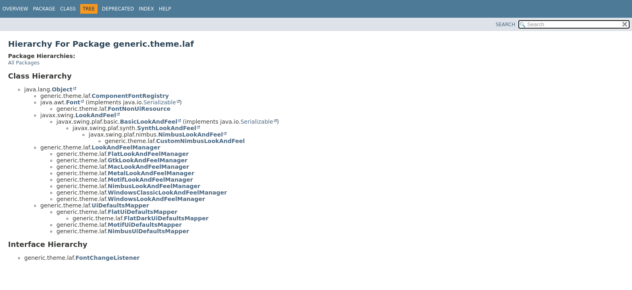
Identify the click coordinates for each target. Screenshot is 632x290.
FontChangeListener (107, 258)
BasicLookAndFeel (148, 121)
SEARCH (506, 24)
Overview (15, 9)
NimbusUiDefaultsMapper (148, 231)
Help (165, 9)
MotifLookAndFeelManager (150, 179)
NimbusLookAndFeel (190, 134)
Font (73, 102)
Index (146, 9)
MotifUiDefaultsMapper (145, 225)
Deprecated (118, 9)
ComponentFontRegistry (130, 96)
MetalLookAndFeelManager (151, 173)
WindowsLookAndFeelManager (156, 199)
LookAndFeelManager (125, 147)
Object (62, 89)
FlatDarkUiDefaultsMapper (166, 218)
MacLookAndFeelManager (148, 167)
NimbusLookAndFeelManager (154, 186)
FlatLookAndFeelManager (148, 154)
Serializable (159, 102)
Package (44, 9)
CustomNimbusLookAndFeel (200, 141)
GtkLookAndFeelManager (147, 160)
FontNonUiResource (139, 109)
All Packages (24, 63)
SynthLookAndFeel (166, 128)
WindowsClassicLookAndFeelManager (167, 192)
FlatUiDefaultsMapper (142, 212)
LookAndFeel (95, 115)
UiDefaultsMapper (120, 205)
